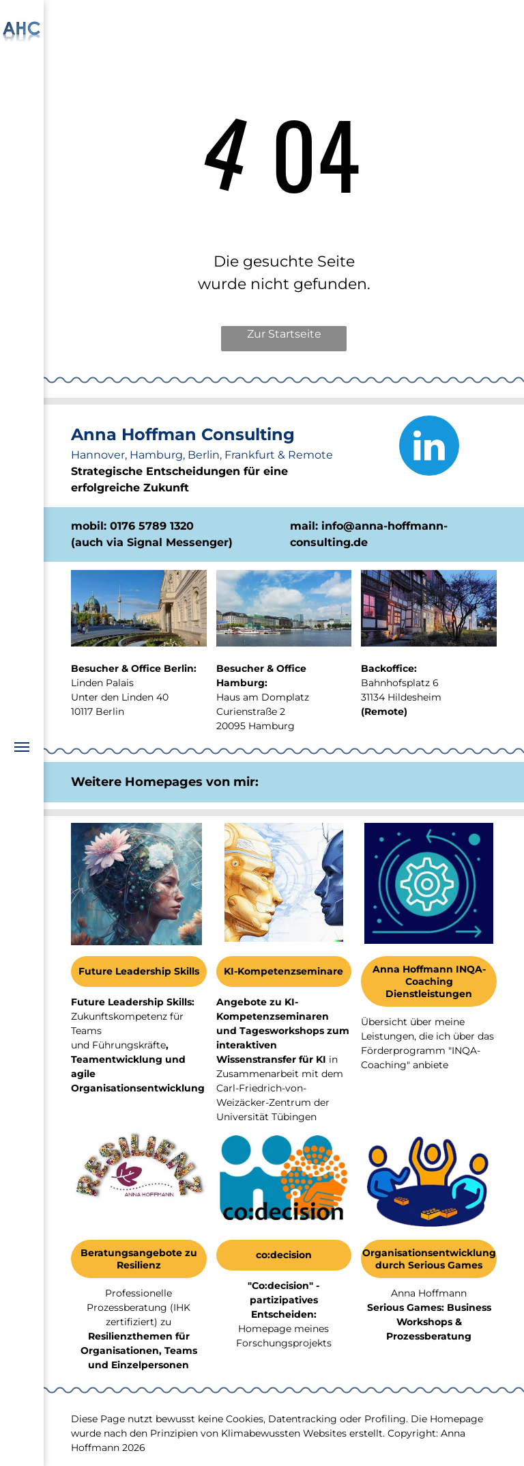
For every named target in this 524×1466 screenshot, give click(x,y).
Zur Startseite (284, 333)
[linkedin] (429, 447)
